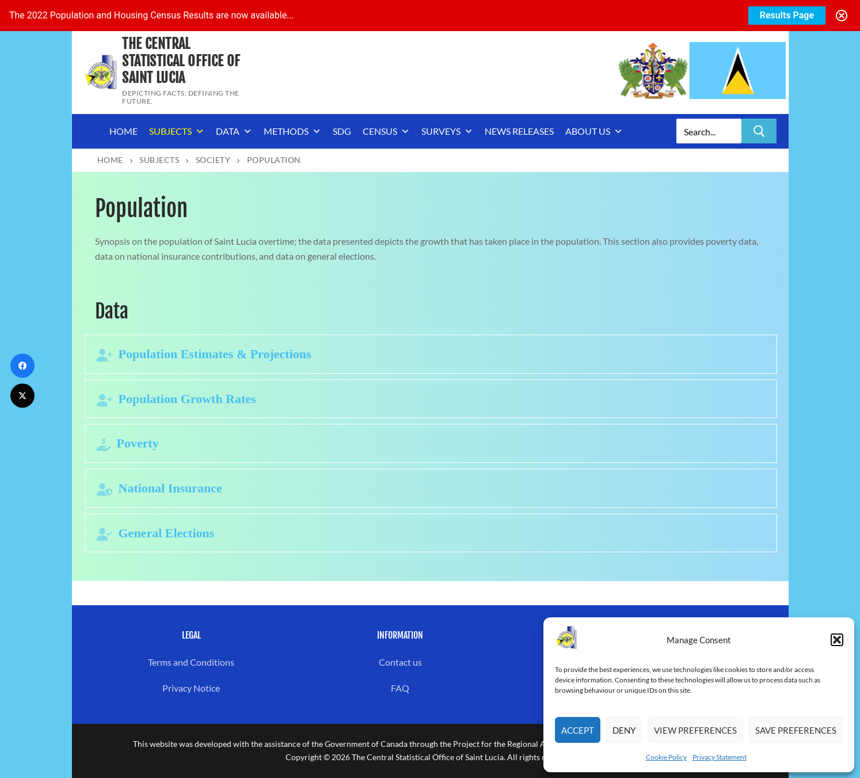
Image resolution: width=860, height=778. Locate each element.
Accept (577, 730)
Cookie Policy (666, 757)
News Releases (519, 131)
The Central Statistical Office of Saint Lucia (181, 61)
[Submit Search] (759, 131)
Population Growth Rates (187, 399)
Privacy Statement (719, 757)
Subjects (176, 131)
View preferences (695, 730)
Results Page (787, 15)
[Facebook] (22, 366)
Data (234, 131)
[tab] (431, 354)
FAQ (400, 687)
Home (123, 131)
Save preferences (795, 730)
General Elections (167, 533)
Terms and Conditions (191, 661)
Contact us (400, 661)
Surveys (447, 131)
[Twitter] (22, 396)
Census (386, 131)
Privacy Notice (191, 687)
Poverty (138, 443)
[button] (837, 640)
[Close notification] (841, 15)
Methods (292, 131)
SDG (342, 131)
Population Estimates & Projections (215, 354)
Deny (624, 730)
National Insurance (170, 488)
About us (594, 131)
